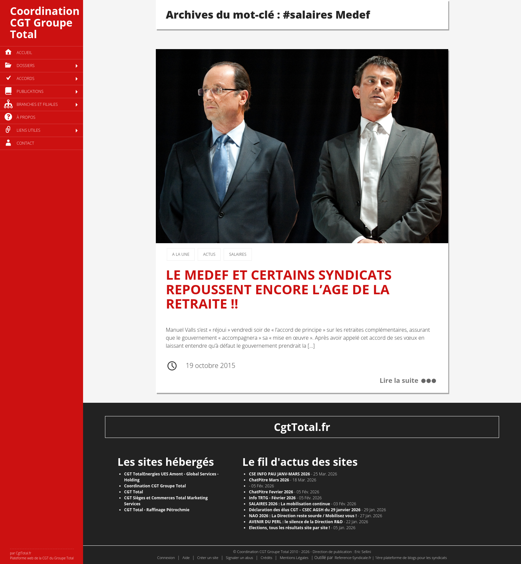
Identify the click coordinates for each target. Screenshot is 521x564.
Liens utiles (28, 130)
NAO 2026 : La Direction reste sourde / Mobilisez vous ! (303, 516)
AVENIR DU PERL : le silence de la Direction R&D (296, 522)
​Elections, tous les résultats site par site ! (289, 527)
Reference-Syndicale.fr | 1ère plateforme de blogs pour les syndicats (391, 557)
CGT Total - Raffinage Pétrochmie (157, 510)
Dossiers (26, 65)
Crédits (266, 557)
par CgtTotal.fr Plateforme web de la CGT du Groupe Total (42, 555)
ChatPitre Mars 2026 (269, 480)
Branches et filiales (37, 104)
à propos (26, 117)
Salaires (237, 254)
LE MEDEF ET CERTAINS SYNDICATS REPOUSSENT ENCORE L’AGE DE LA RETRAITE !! (279, 289)
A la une (180, 254)
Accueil (24, 52)
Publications (30, 91)
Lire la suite (398, 380)
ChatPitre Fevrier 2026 (271, 492)
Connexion (166, 557)
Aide (186, 557)
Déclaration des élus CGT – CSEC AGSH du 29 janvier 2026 (305, 510)
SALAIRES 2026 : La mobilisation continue (289, 504)
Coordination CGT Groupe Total (44, 22)
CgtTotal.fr (302, 427)
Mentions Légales (294, 557)
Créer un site (207, 557)
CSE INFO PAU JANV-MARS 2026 (279, 474)
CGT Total (133, 492)
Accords (25, 78)
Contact (25, 143)
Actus (209, 254)
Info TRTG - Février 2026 (272, 498)
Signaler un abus (239, 557)
